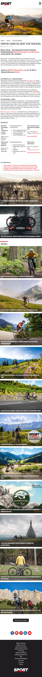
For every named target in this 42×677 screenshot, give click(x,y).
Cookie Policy (21, 651)
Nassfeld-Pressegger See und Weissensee (26, 52)
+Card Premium (33, 93)
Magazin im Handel (21, 645)
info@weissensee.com (33, 149)
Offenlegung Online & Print (21, 654)
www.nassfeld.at (32, 136)
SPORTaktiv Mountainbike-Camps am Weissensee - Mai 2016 (21, 170)
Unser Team (21, 660)
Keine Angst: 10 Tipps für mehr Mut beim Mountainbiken (20, 165)
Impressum (21, 662)
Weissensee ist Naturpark (10, 111)
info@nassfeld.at (36, 133)
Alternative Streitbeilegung (21, 658)
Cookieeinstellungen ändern (21, 649)
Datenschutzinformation (21, 647)
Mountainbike (17, 40)
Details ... (18, 72)
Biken (8, 40)
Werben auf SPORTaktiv (21, 652)
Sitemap (21, 664)
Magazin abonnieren (21, 643)
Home (2, 40)
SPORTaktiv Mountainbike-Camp (17, 70)
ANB (21, 656)
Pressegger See (31, 80)
